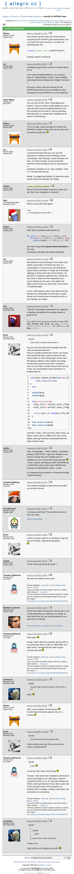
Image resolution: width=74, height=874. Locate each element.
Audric (17, 21)
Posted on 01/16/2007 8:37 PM (37, 100)
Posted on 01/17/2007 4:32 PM (37, 608)
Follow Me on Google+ (41, 626)
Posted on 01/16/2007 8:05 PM (37, 64)
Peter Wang (36, 22)
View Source (56, 862)
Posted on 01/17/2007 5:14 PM (37, 634)
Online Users (46, 862)
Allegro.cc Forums (10, 16)
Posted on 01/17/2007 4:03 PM (37, 575)
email (52, 585)
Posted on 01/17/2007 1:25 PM (37, 448)
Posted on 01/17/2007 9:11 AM (37, 123)
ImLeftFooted (32, 21)
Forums (34, 862)
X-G (59, 22)
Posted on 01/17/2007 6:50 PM (37, 679)
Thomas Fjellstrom (47, 22)
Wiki (39, 862)
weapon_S (44, 592)
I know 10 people (56, 626)
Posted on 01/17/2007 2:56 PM (37, 509)
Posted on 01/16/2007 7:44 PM (37, 33)
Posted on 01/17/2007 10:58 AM (38, 186)
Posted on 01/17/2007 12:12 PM (37, 335)
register (67, 8)
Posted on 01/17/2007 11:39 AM (37, 227)
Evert (25, 21)
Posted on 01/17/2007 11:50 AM (37, 306)
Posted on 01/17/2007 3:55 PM (37, 561)
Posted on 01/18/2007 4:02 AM (37, 758)
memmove (38, 413)
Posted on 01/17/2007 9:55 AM (37, 150)
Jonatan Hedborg (44, 21)
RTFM (29, 626)
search (60, 8)
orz (30, 22)
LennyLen (54, 21)
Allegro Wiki (60, 585)
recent (55, 8)
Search (23, 862)
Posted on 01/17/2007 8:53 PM (37, 706)
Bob (21, 21)
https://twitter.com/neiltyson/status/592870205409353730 (47, 601)
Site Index (17, 862)
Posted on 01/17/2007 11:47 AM (37, 259)
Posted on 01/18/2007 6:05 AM (37, 821)
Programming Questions (30, 16)
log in (58, 10)
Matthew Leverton (65, 21)
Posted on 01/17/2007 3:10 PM (37, 535)
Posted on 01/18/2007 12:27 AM (37, 732)
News (29, 862)
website (45, 585)
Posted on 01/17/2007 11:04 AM (37, 200)
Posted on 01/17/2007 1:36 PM (37, 482)
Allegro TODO (32, 587)
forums (49, 8)
